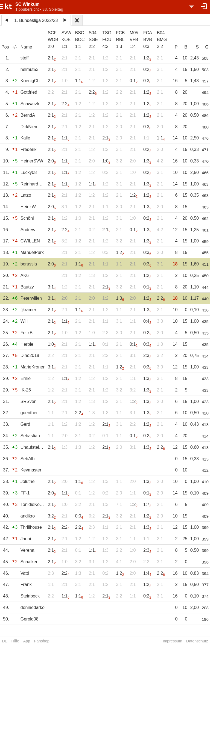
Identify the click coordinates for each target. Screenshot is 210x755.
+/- (14, 47)
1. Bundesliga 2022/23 (36, 20)
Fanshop (41, 641)
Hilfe (15, 641)
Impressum (172, 641)
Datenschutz (197, 641)
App (26, 641)
